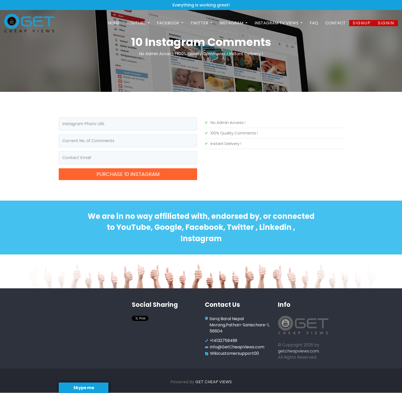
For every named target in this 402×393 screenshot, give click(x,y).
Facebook (168, 23)
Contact (335, 23)
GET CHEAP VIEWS (213, 382)
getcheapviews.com (298, 351)
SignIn (386, 23)
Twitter (199, 23)
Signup (362, 23)
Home (114, 23)
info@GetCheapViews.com (237, 347)
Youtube (137, 23)
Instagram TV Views (277, 23)
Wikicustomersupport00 (234, 353)
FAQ (314, 23)
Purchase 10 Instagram (128, 174)
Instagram (231, 23)
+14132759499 (223, 340)
